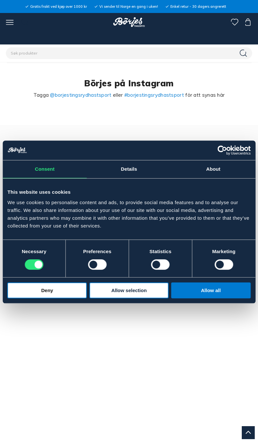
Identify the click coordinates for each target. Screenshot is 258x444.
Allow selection (129, 290)
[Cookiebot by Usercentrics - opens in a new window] (222, 150)
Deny (47, 290)
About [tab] (213, 169)
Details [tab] (129, 169)
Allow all (211, 290)
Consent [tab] (45, 169)
